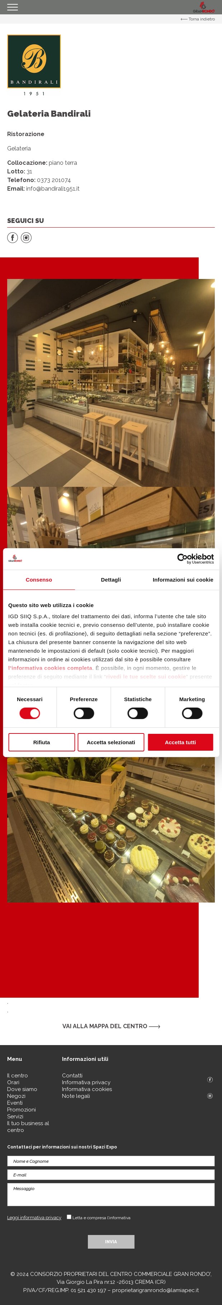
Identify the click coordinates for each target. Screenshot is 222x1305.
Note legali (76, 1096)
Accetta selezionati (111, 742)
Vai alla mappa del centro (111, 1026)
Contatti (72, 1075)
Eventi (15, 1103)
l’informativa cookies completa (50, 668)
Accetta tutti (180, 742)
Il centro (17, 1075)
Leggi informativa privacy (34, 1217)
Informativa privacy (86, 1082)
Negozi (16, 1096)
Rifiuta (41, 742)
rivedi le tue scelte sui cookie (146, 677)
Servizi (15, 1116)
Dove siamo (22, 1089)
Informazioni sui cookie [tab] (183, 579)
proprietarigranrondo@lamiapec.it (155, 1290)
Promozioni (21, 1109)
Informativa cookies (87, 1089)
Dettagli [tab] (111, 579)
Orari (13, 1082)
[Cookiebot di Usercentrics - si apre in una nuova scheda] (182, 558)
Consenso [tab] (39, 579)
